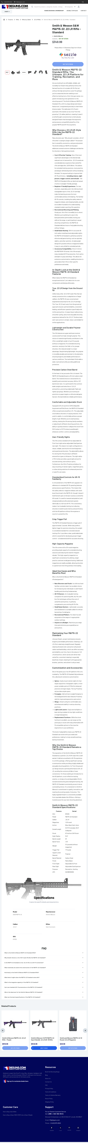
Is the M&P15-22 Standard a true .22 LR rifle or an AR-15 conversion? (44, 963)
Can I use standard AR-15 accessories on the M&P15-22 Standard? (44, 988)
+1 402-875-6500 (8, 2)
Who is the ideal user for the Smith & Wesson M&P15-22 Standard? (44, 993)
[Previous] (3, 1031)
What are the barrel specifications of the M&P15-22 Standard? (44, 998)
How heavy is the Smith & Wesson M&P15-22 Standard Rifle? (44, 973)
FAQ (83, 2)
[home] (4, 20)
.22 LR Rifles (37, 20)
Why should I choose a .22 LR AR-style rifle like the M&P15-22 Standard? (44, 958)
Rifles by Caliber (26, 20)
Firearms (10, 20)
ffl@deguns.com (20, 2)
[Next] (85, 1031)
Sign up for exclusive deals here (17, 1082)
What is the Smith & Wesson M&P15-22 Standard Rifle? (44, 953)
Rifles (17, 20)
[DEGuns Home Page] (14, 7)
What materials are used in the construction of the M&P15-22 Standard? (44, 968)
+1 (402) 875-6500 (55, 1124)
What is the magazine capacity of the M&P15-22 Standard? (44, 983)
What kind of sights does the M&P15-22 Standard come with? (44, 978)
